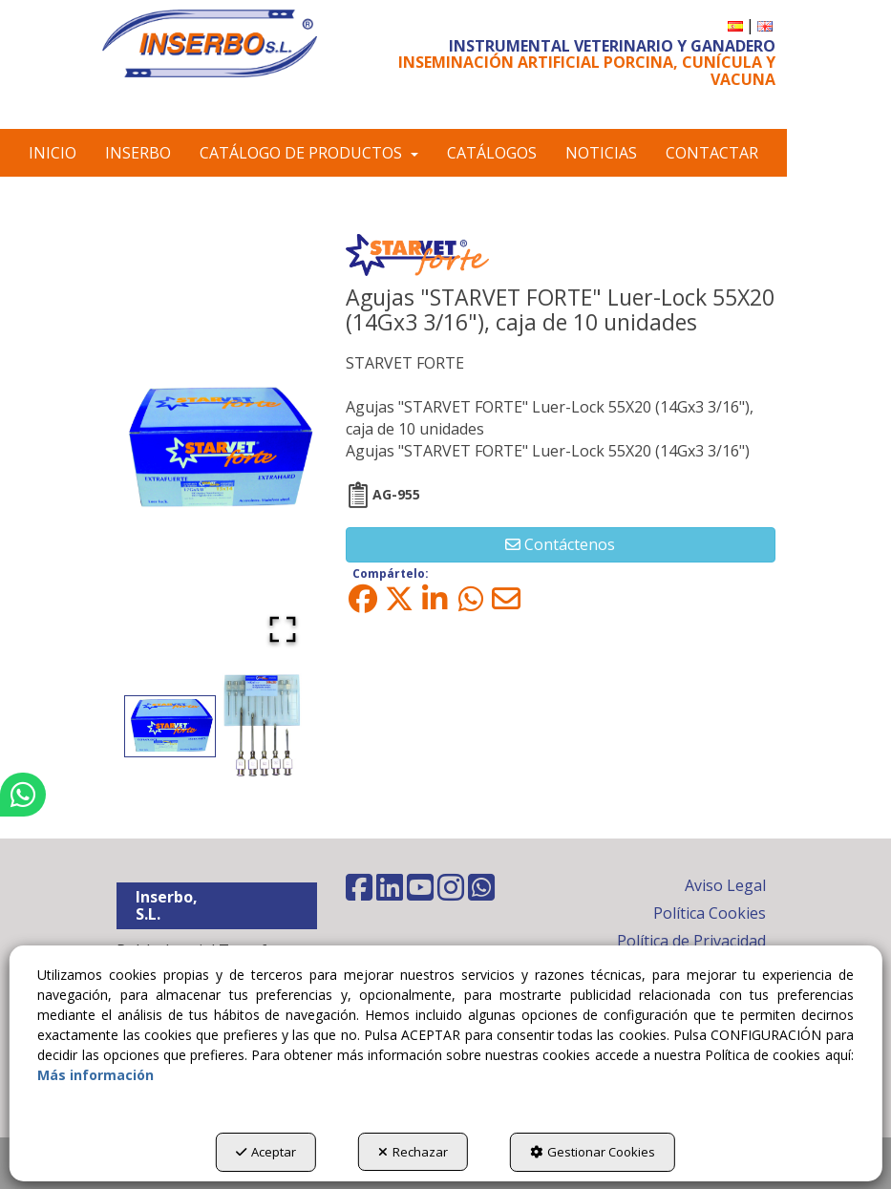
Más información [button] (95, 1075)
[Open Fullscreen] (282, 629)
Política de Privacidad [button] (691, 940)
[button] (209, 43)
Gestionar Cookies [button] (593, 1151)
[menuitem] (735, 25)
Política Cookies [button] (709, 913)
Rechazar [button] (413, 1151)
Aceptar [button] (265, 1151)
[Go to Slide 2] (263, 726)
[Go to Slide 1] (170, 726)
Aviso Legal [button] (725, 885)
